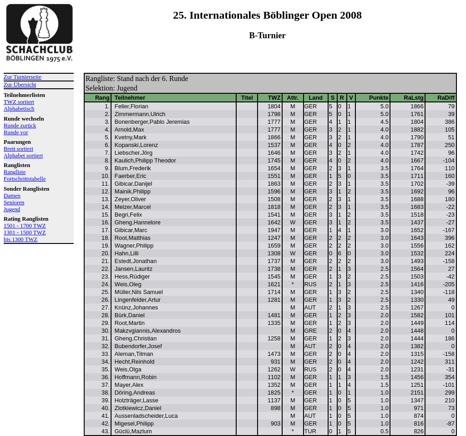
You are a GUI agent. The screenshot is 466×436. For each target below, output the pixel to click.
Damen (12, 196)
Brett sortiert (18, 149)
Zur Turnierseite (22, 77)
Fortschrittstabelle (25, 179)
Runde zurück (20, 125)
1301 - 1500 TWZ (25, 232)
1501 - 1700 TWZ (25, 226)
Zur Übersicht (20, 84)
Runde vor (16, 132)
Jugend (12, 209)
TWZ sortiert (19, 102)
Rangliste (14, 172)
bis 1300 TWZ (20, 239)
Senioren (14, 202)
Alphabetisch (19, 109)
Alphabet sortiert (23, 155)
